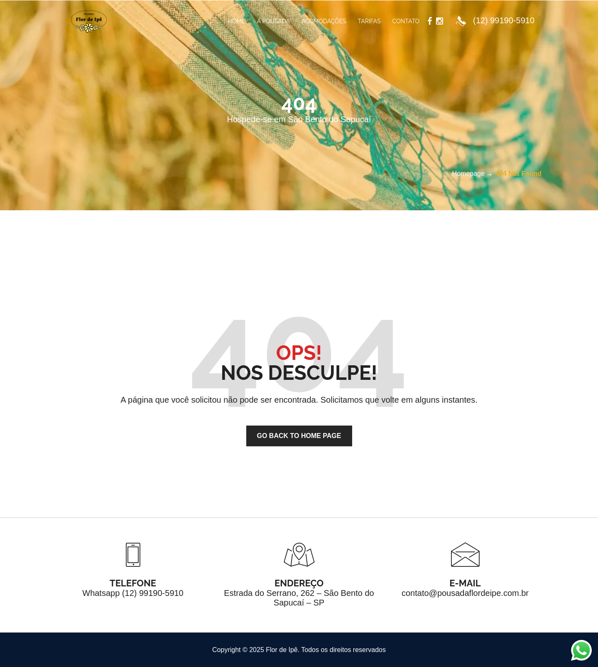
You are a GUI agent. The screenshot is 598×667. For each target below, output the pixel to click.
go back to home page (299, 435)
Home (236, 21)
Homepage (468, 173)
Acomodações (323, 21)
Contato (405, 21)
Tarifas (369, 21)
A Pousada (273, 21)
